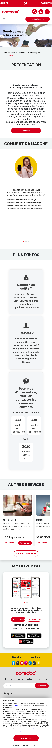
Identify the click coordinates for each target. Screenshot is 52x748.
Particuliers (37, 19)
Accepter (26, 738)
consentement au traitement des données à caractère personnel (23, 730)
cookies (15, 705)
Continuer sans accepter (24, 745)
